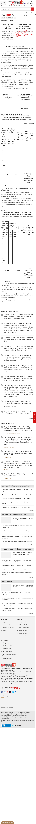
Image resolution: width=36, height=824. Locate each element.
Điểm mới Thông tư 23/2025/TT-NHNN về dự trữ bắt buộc (16, 565)
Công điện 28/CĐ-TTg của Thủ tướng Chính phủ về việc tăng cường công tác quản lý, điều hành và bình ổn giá (19, 339)
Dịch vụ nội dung (23, 633)
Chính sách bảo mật (7, 651)
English (26, 3)
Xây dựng (12, 447)
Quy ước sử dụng (7, 648)
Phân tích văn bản (23, 624)
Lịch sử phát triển (7, 624)
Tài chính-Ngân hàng (9, 433)
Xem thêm (31, 418)
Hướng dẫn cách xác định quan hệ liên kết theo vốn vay (16, 507)
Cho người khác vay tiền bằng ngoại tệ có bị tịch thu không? (17, 498)
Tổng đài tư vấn (22, 636)
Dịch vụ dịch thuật (23, 630)
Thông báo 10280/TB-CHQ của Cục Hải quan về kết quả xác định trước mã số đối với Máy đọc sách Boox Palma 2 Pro (18, 453)
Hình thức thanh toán (7, 645)
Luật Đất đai (24, 720)
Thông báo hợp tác (7, 658)
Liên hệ (4, 630)
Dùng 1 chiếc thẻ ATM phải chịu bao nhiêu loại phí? (15, 569)
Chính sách (17, 433)
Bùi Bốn (30, 306)
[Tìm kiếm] (32, 9)
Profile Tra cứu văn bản (8, 627)
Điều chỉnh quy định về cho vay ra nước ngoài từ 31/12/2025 (17, 541)
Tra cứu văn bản (23, 622)
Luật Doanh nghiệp (15, 720)
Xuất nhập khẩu (7, 457)
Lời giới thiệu (6, 622)
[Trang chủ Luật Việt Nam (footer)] (17, 665)
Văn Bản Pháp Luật (5, 720)
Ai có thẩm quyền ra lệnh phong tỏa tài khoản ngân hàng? (16, 494)
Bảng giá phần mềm (7, 643)
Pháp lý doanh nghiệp (24, 627)
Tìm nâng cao (29, 12)
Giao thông (6, 447)
